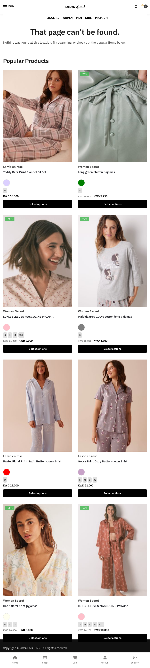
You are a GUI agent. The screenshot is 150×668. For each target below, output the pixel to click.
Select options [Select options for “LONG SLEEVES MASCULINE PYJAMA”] (38, 349)
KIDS (88, 18)
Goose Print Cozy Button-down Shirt (102, 461)
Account (105, 659)
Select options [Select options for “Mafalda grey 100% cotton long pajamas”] (112, 349)
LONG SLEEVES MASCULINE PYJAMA (28, 316)
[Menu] (9, 7)
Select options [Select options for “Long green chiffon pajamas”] (112, 204)
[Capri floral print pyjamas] (37, 550)
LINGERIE (53, 18)
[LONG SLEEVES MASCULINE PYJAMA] (37, 261)
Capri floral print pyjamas (20, 606)
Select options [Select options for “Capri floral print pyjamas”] (38, 638)
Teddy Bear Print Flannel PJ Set (24, 172)
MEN (79, 18)
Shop (45, 659)
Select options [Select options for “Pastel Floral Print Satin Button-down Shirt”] (38, 493)
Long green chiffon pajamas (96, 172)
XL (15, 335)
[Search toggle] (136, 7)
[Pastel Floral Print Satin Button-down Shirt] (37, 406)
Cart (75, 659)
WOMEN (67, 18)
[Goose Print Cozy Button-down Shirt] (112, 406)
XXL (21, 335)
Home (15, 659)
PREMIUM (101, 18)
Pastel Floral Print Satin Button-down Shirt (32, 461)
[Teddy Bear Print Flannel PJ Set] (37, 116)
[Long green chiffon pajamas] (112, 116)
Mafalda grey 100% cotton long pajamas (105, 316)
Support (135, 659)
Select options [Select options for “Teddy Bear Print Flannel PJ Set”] (38, 204)
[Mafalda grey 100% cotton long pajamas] (112, 261)
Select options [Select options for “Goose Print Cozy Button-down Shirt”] (112, 493)
